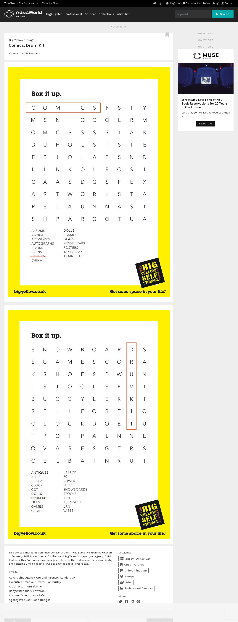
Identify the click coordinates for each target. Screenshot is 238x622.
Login (158, 3)
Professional (73, 14)
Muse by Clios (50, 3)
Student (90, 14)
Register (173, 3)
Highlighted (54, 14)
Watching (210, 3)
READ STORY (205, 123)
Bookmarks (191, 3)
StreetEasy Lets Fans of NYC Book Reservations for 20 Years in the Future (204, 103)
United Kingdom (133, 570)
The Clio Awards (28, 3)
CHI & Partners (30, 53)
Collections (106, 14)
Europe (127, 576)
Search (222, 14)
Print (126, 582)
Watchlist (123, 14)
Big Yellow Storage (21, 40)
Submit (227, 3)
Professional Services (136, 588)
